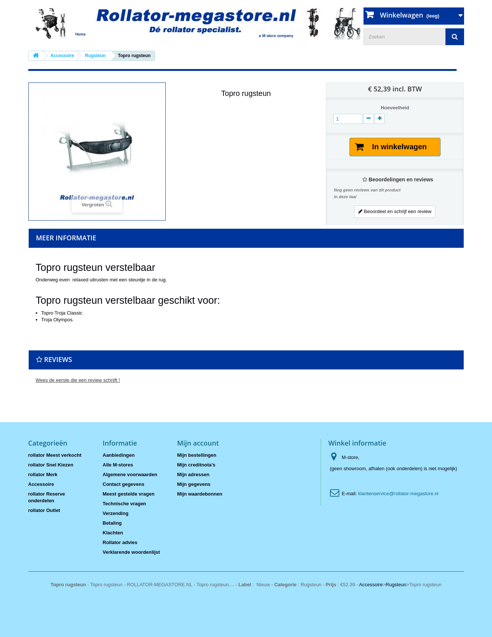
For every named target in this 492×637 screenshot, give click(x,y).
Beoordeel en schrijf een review (394, 211)
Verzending (115, 513)
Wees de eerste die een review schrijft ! (78, 380)
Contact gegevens (124, 484)
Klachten (113, 532)
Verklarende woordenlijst (131, 552)
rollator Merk (43, 474)
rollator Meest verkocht (55, 455)
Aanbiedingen (119, 455)
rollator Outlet (44, 510)
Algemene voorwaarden (130, 474)
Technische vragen (124, 503)
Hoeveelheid (395, 107)
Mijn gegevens (194, 484)
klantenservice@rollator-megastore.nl (398, 493)
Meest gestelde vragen (129, 494)
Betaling (112, 523)
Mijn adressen (193, 474)
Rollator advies (120, 542)
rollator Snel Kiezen (50, 465)
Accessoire (41, 484)
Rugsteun (395, 584)
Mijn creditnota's (196, 465)
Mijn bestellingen (196, 455)
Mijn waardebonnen (199, 494)
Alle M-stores (118, 465)
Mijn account (198, 442)
